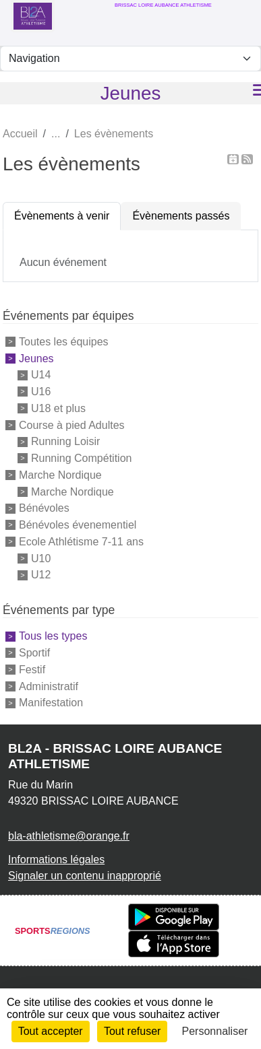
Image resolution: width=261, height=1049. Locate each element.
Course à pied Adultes (72, 424)
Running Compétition (81, 458)
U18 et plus (58, 408)
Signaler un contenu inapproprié (84, 875)
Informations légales (56, 859)
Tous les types (53, 636)
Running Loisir (65, 441)
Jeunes (36, 358)
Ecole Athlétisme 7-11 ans (81, 541)
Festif (32, 669)
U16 (41, 391)
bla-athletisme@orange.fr (68, 836)
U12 (41, 574)
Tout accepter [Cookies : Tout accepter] (50, 1031)
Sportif (34, 652)
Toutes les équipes (64, 341)
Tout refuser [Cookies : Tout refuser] (132, 1031)
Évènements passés (180, 216)
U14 (41, 374)
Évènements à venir (61, 216)
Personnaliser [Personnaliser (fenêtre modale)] (215, 1031)
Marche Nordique (60, 475)
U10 (41, 558)
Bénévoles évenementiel (77, 525)
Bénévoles (44, 508)
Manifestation (51, 702)
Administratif (48, 685)
